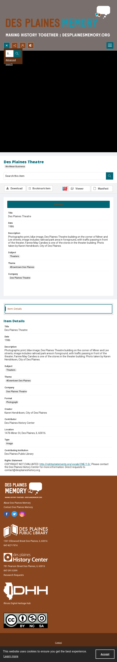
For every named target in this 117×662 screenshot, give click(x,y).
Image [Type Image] (9, 443)
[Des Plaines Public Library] (26, 531)
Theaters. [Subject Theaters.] (15, 256)
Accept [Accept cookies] (105, 654)
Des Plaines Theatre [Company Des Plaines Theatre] (20, 278)
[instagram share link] (22, 514)
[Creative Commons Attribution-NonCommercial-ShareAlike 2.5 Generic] (26, 620)
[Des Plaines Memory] (23, 490)
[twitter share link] (14, 514)
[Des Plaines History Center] (26, 558)
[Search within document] (109, 176)
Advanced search (14, 60)
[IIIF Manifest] (102, 188)
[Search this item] (55, 176)
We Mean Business (15, 166)
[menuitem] (58, 642)
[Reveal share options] (15, 45)
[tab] (58, 204)
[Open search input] (7, 45)
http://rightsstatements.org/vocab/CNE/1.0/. (65, 464)
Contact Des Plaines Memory (18, 507)
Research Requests (14, 575)
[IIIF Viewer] (79, 188)
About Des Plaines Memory (17, 503)
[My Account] (23, 45)
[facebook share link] (6, 514)
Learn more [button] (10, 656)
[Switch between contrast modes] (31, 45)
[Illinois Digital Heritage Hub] (26, 591)
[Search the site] (47, 53)
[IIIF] (65, 188)
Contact (58, 642)
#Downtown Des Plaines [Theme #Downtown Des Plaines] (22, 267)
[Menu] (109, 45)
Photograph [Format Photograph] (12, 402)
